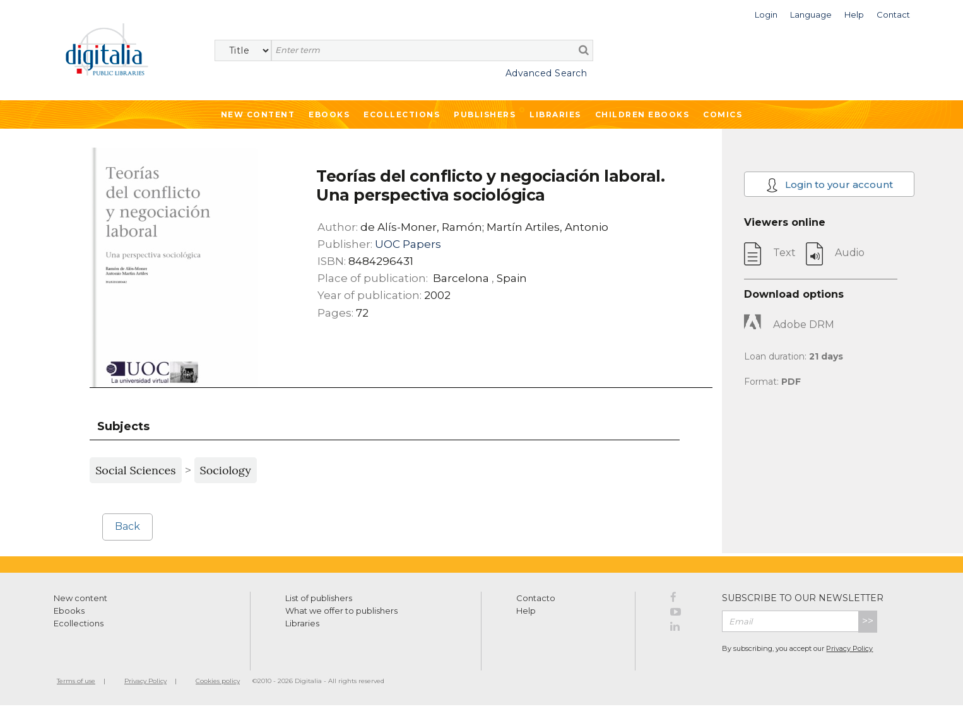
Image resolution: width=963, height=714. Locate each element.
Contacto (535, 598)
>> (867, 621)
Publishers (485, 114)
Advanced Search (546, 73)
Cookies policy (218, 681)
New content (80, 598)
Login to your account (829, 185)
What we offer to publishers (341, 611)
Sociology (225, 470)
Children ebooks (642, 114)
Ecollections (401, 114)
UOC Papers (408, 244)
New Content (258, 114)
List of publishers (318, 598)
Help (526, 611)
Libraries (555, 114)
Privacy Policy (849, 648)
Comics (722, 114)
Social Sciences (135, 470)
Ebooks (329, 114)
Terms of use (76, 681)
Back (127, 526)
